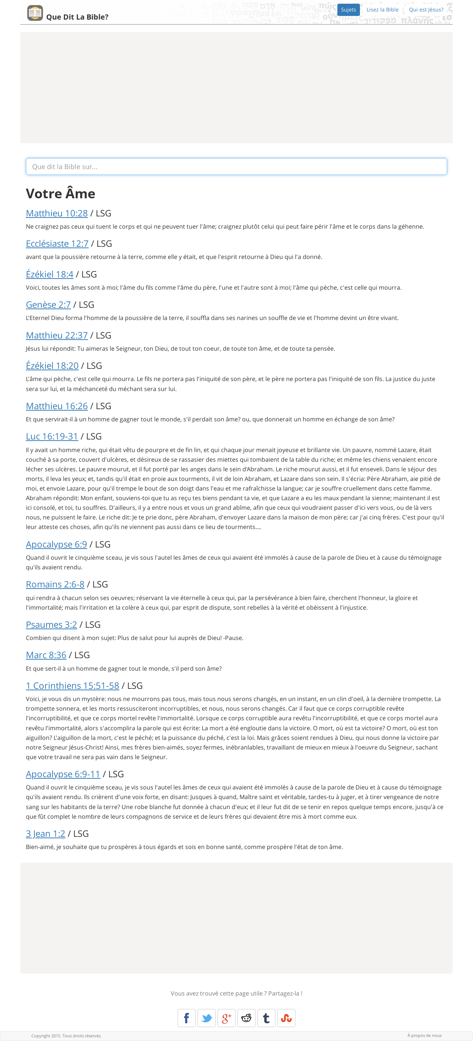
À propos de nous (425, 1035)
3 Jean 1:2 (45, 833)
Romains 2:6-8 (55, 584)
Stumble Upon (286, 1018)
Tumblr (266, 1018)
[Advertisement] (236, 87)
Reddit (246, 1018)
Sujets (348, 9)
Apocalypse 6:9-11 (63, 774)
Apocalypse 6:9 (56, 544)
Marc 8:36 (46, 654)
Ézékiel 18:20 (52, 365)
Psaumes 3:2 (51, 624)
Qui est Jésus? (426, 9)
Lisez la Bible (383, 9)
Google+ (226, 1018)
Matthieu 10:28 (57, 213)
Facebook (186, 1018)
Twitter (206, 1018)
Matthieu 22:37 (57, 335)
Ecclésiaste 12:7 (57, 243)
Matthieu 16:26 (57, 406)
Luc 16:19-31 (52, 436)
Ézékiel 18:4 (50, 274)
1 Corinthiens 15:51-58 (72, 685)
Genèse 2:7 (48, 304)
